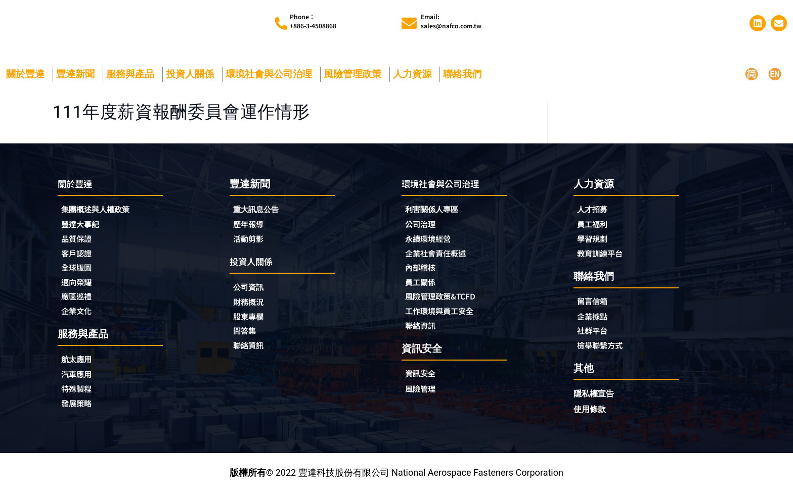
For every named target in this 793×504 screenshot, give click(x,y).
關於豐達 (28, 80)
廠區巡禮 (79, 307)
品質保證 (79, 247)
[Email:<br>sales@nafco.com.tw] (409, 26)
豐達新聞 (78, 80)
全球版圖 (79, 277)
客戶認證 (79, 262)
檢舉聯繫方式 (604, 356)
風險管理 (423, 402)
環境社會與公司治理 (271, 80)
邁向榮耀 (79, 292)
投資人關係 (192, 80)
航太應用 (82, 372)
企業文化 (79, 322)
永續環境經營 (432, 247)
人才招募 (595, 216)
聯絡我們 (465, 80)
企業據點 (595, 326)
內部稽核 (423, 277)
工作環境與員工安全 (446, 322)
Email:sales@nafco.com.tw (451, 24)
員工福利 (595, 231)
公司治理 (426, 231)
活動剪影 (251, 246)
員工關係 (423, 292)
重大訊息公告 (260, 216)
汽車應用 (82, 387)
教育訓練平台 (604, 261)
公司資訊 (254, 296)
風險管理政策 (355, 80)
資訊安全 (423, 387)
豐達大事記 (84, 231)
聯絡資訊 (251, 357)
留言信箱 (595, 311)
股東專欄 (254, 326)
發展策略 (79, 417)
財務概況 (254, 311)
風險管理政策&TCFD (447, 307)
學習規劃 (595, 246)
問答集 (246, 341)
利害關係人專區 (437, 216)
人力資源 (414, 80)
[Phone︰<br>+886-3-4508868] (281, 26)
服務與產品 (132, 80)
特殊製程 (79, 402)
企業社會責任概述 (441, 262)
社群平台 (595, 341)
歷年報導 (251, 231)
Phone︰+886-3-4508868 (313, 24)
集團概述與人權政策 (102, 216)
